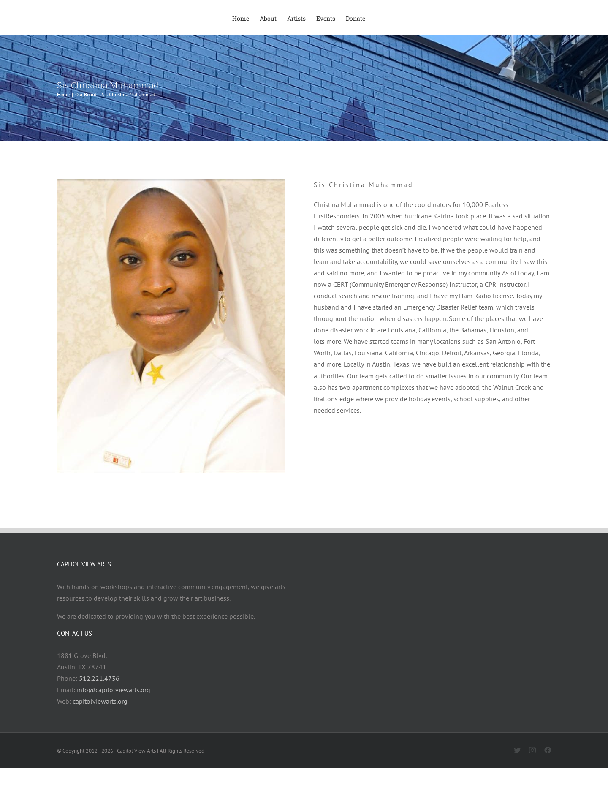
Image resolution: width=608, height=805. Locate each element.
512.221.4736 (99, 678)
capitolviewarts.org (100, 701)
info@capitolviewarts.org (113, 689)
